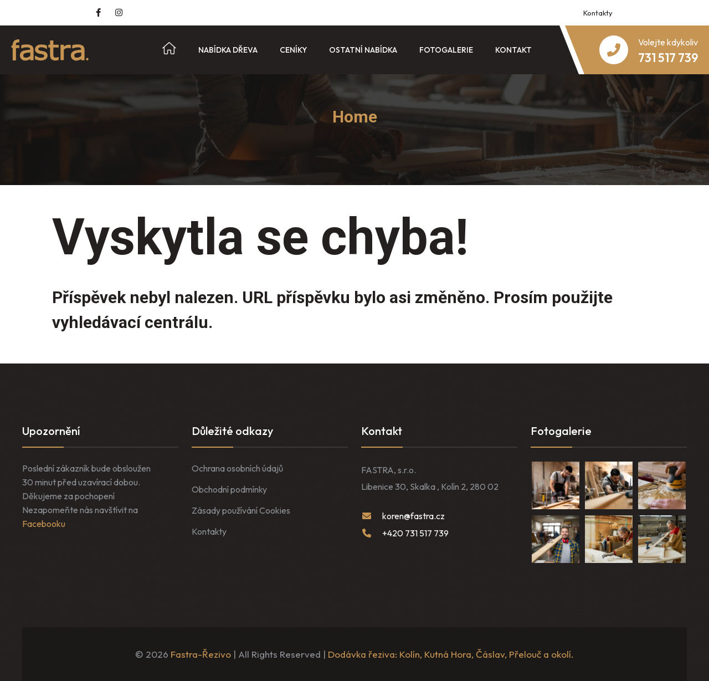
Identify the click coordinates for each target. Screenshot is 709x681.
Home (354, 116)
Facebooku (43, 523)
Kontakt (513, 50)
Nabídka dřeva (228, 50)
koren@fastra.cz (413, 515)
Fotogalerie (446, 50)
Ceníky (293, 50)
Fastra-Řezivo (201, 654)
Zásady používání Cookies (241, 510)
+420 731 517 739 (415, 533)
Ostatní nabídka (363, 50)
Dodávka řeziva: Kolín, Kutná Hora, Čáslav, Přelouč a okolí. (451, 654)
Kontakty (598, 12)
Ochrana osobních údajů (237, 468)
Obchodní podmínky (229, 489)
